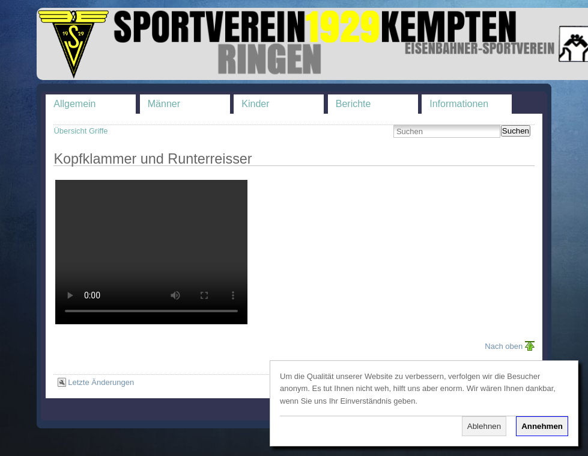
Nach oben (504, 346)
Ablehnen (484, 426)
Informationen (458, 104)
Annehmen (542, 426)
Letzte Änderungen (101, 382)
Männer (164, 104)
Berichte (353, 104)
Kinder (255, 104)
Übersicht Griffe (80, 130)
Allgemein (74, 104)
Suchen (515, 130)
